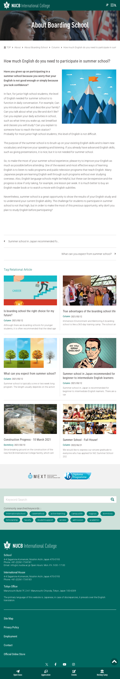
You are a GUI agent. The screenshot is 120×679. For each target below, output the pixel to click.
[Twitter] (46, 664)
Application (45, 673)
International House (14, 572)
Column (56, 47)
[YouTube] (64, 664)
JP (107, 5)
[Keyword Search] (56, 499)
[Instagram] (73, 664)
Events (74, 673)
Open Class (18, 673)
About (17, 47)
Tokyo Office (10, 586)
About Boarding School (36, 47)
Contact (8, 645)
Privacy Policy (11, 627)
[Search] (112, 499)
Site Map (8, 618)
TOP (7, 47)
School (7, 555)
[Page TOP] (114, 661)
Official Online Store (14, 654)
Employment (10, 636)
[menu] (113, 5)
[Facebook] (55, 664)
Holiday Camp (102, 673)
